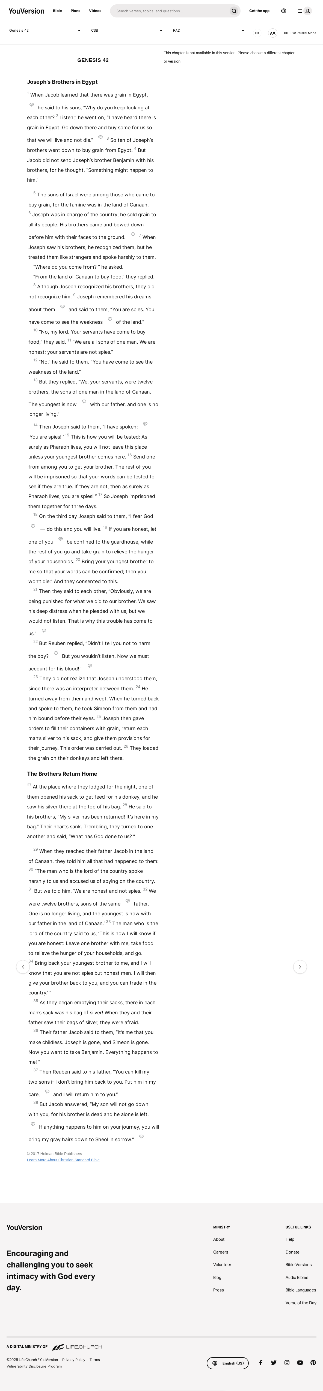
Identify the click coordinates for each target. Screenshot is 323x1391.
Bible (57, 10)
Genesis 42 (45, 30)
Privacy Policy (73, 1359)
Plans (75, 10)
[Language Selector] (283, 10)
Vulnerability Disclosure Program (34, 1366)
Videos (95, 10)
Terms (95, 1359)
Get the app (259, 10)
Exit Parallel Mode (300, 33)
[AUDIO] (257, 33)
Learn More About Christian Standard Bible (63, 1160)
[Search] (168, 11)
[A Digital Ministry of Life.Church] (161, 1344)
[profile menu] (304, 10)
